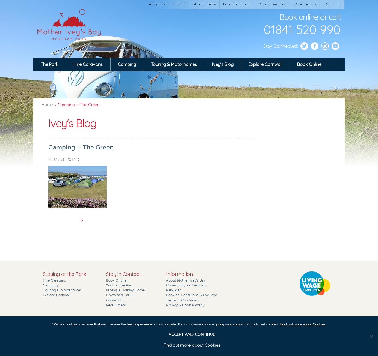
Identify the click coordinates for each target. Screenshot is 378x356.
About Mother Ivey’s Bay (185, 280)
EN (326, 4)
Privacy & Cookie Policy (185, 305)
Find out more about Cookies (303, 324)
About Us (157, 4)
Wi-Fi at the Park (119, 285)
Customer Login (274, 4)
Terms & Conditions (182, 300)
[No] (371, 336)
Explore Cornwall (265, 64)
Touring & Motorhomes (174, 64)
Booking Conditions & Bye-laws (192, 295)
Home (47, 105)
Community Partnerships (186, 285)
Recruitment (116, 305)
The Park (49, 64)
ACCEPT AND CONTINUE (192, 334)
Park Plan (174, 290)
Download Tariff (237, 4)
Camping (127, 64)
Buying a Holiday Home (194, 4)
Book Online (309, 64)
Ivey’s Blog (223, 64)
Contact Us (306, 4)
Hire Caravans (88, 64)
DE (338, 4)
